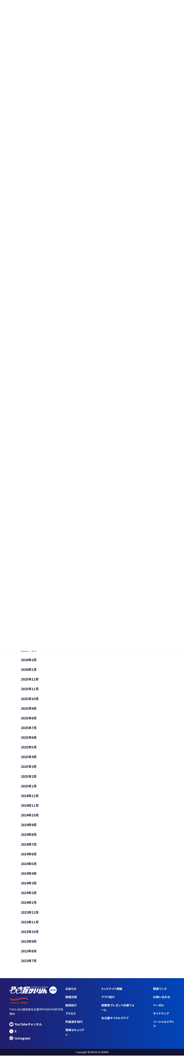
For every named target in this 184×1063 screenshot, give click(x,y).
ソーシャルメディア (163, 1030)
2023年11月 (30, 927)
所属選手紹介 (74, 1028)
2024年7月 (29, 848)
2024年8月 (29, 838)
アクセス (70, 1020)
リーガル (158, 1011)
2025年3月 (29, 769)
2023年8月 (29, 957)
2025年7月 (29, 729)
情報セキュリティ (74, 1038)
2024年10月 (30, 818)
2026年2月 (29, 660)
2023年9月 (29, 947)
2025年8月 (29, 720)
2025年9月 (29, 710)
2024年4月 (29, 878)
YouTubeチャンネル (25, 1030)
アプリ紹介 (108, 1003)
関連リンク (160, 995)
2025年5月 (29, 749)
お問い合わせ (161, 1003)
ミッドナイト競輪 (112, 995)
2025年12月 (30, 680)
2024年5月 (29, 868)
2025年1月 (29, 789)
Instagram (20, 1044)
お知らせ (70, 995)
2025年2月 (29, 779)
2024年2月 (29, 897)
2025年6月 (29, 739)
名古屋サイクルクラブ (115, 1024)
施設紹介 (71, 1011)
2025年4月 (29, 759)
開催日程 (71, 1003)
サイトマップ (161, 1020)
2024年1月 (29, 907)
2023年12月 (30, 917)
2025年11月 (30, 690)
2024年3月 (29, 887)
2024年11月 (30, 808)
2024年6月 (29, 858)
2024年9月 (29, 828)
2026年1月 (29, 670)
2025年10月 (30, 700)
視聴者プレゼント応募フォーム (117, 1013)
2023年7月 (29, 967)
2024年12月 (30, 798)
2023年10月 (30, 937)
